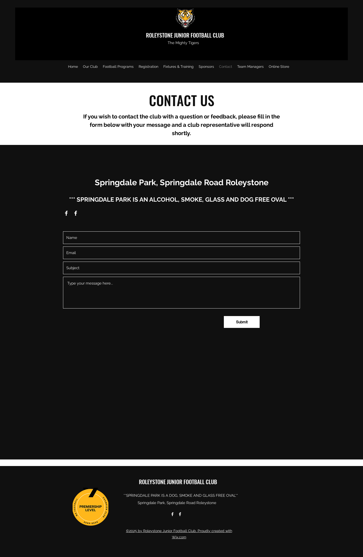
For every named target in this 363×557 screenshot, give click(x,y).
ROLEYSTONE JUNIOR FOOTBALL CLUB (185, 35)
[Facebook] (66, 213)
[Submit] (242, 322)
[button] (90, 66)
